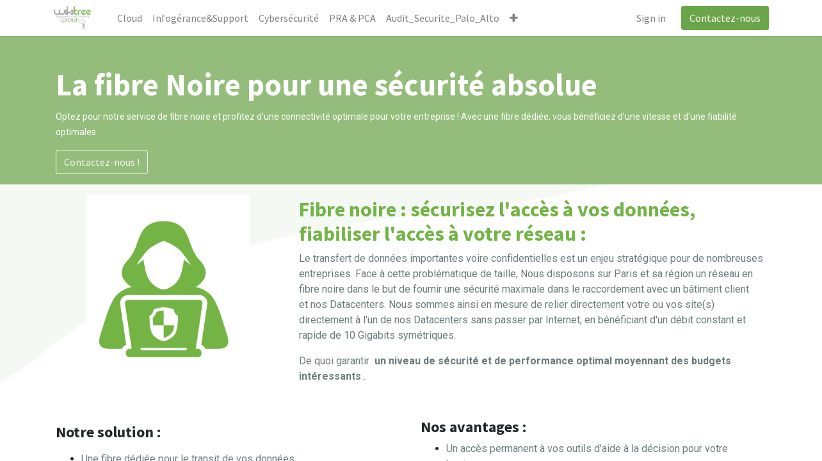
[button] (516, 18)
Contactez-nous (722, 18)
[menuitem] (132, 18)
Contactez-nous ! (102, 162)
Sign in (648, 18)
